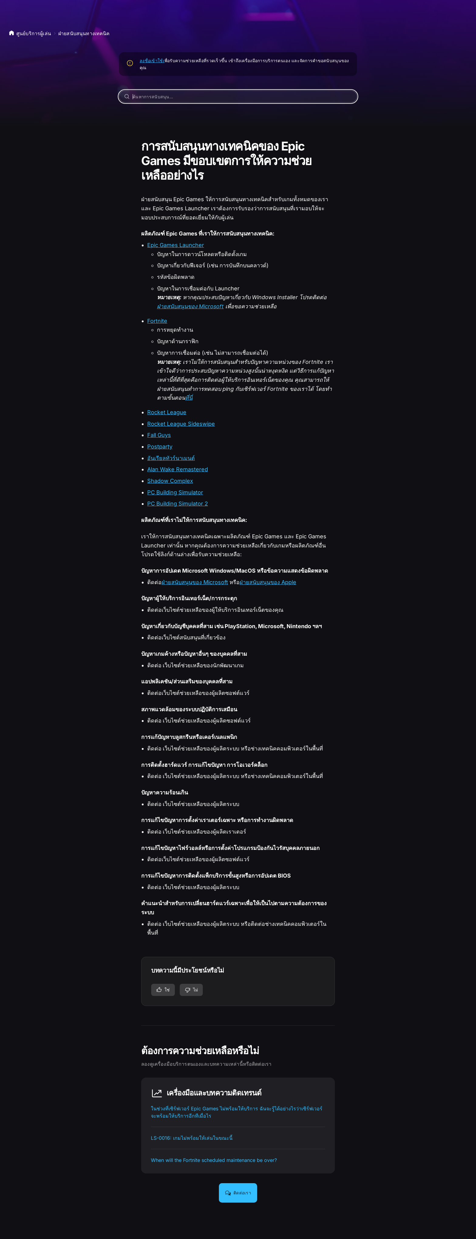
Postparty (159, 446)
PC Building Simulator (175, 492)
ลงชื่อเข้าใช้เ (152, 60)
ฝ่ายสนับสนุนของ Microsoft (190, 306)
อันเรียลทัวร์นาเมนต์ (171, 458)
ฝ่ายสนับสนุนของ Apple (268, 582)
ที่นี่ (188, 397)
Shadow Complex (170, 481)
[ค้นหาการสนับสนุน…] (238, 96)
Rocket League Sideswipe (181, 424)
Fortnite (157, 321)
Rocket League (166, 412)
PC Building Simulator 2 (177, 503)
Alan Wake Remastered (177, 469)
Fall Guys (159, 435)
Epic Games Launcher (175, 245)
